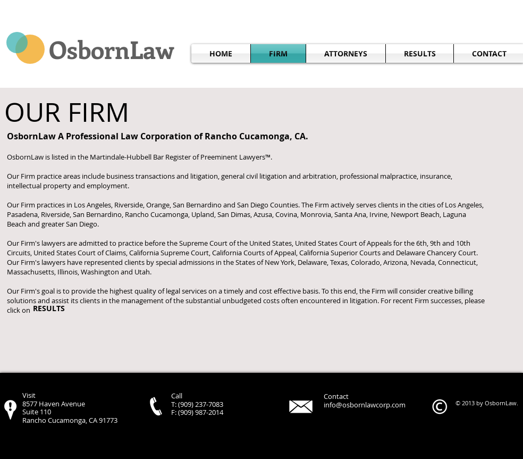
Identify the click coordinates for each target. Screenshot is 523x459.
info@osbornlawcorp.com (365, 405)
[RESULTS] (48, 309)
